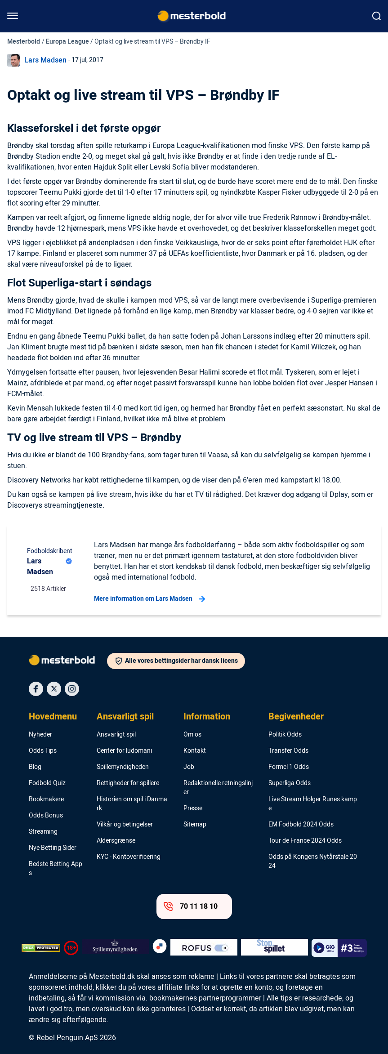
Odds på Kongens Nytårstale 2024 (312, 862)
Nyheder (40, 734)
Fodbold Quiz (47, 783)
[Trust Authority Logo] (115, 948)
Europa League (67, 41)
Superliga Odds (289, 783)
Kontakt (194, 750)
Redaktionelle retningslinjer (218, 788)
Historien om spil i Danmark (132, 804)
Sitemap (194, 824)
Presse (192, 808)
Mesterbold (23, 41)
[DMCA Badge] (41, 948)
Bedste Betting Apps (55, 869)
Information (206, 716)
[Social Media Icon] (36, 689)
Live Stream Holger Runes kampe (312, 804)
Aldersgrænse (116, 840)
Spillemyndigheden (123, 767)
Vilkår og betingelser (125, 824)
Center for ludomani (124, 750)
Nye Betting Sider (52, 848)
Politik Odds (285, 734)
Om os (192, 734)
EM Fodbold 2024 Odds (301, 824)
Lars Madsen (45, 60)
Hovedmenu (53, 716)
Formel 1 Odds (288, 767)
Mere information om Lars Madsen (149, 599)
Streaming (43, 831)
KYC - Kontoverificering (129, 857)
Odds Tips (43, 750)
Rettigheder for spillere (128, 783)
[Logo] (68, 662)
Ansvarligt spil (125, 716)
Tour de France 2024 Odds (305, 840)
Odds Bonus (46, 815)
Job (188, 767)
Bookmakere (46, 799)
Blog (35, 767)
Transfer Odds (288, 750)
